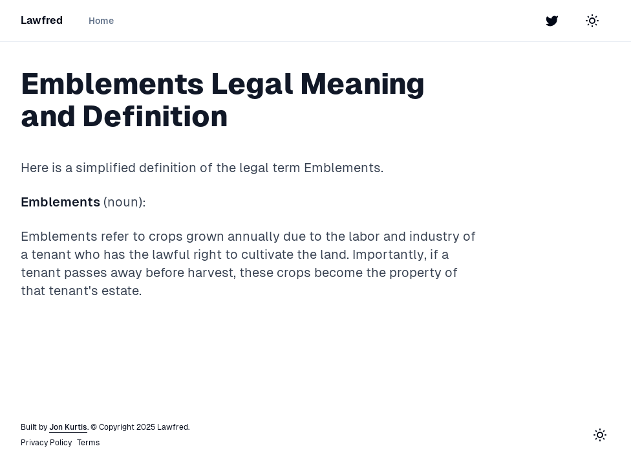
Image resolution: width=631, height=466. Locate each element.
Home (101, 21)
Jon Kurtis (68, 427)
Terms (88, 442)
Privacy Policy (46, 442)
